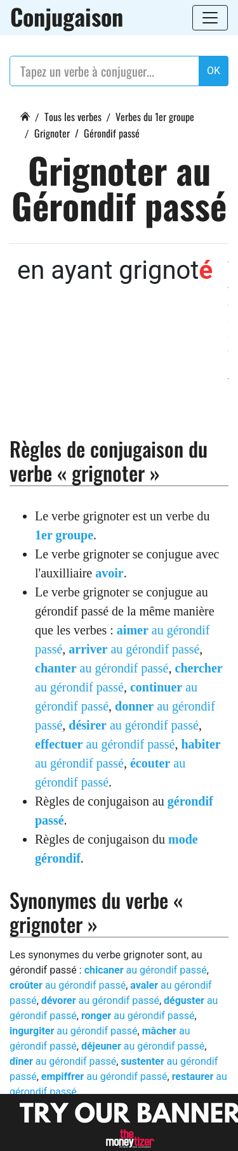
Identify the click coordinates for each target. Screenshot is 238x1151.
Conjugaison (66, 16)
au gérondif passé (134, 649)
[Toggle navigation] (210, 17)
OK (213, 71)
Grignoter (52, 133)
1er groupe (64, 535)
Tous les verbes (73, 116)
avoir (109, 573)
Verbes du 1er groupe (155, 116)
